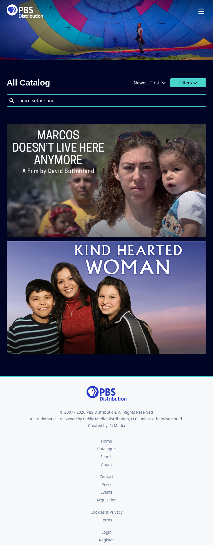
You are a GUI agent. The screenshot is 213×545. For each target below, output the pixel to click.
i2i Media (116, 425)
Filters (188, 83)
